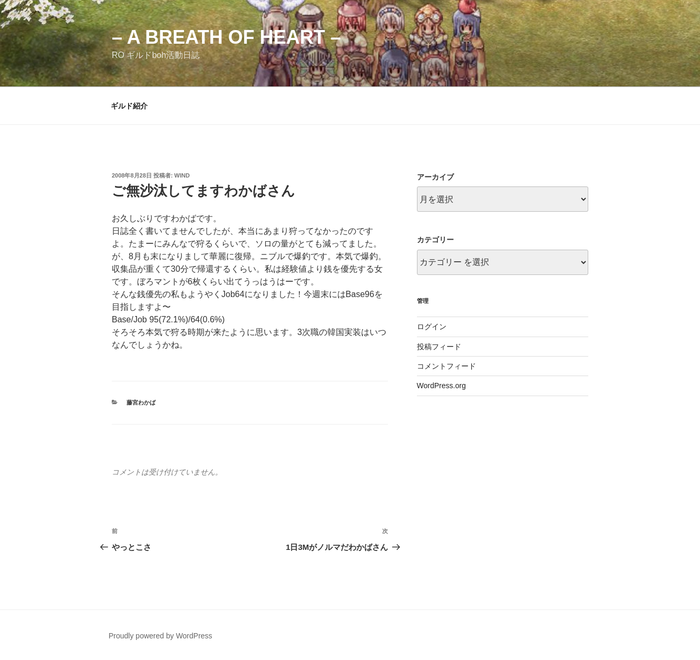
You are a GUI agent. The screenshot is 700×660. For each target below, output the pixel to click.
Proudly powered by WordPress (160, 636)
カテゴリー (435, 239)
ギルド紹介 (129, 106)
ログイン (431, 326)
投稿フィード (439, 346)
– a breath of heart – (226, 37)
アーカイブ (435, 177)
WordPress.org (441, 385)
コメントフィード (446, 366)
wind (182, 175)
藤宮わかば (141, 402)
